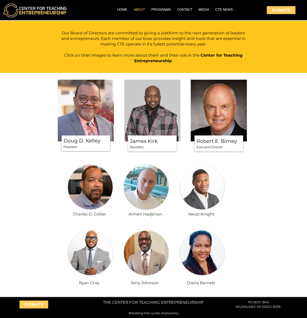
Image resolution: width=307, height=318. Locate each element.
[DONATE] (281, 10)
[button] (86, 110)
